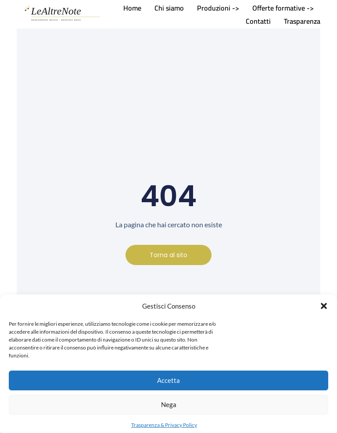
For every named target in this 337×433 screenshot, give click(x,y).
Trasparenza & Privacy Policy (164, 428)
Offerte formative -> (283, 8)
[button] (323, 309)
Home (132, 8)
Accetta (168, 384)
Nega (168, 408)
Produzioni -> (218, 8)
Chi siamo (169, 8)
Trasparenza (302, 21)
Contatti (258, 21)
